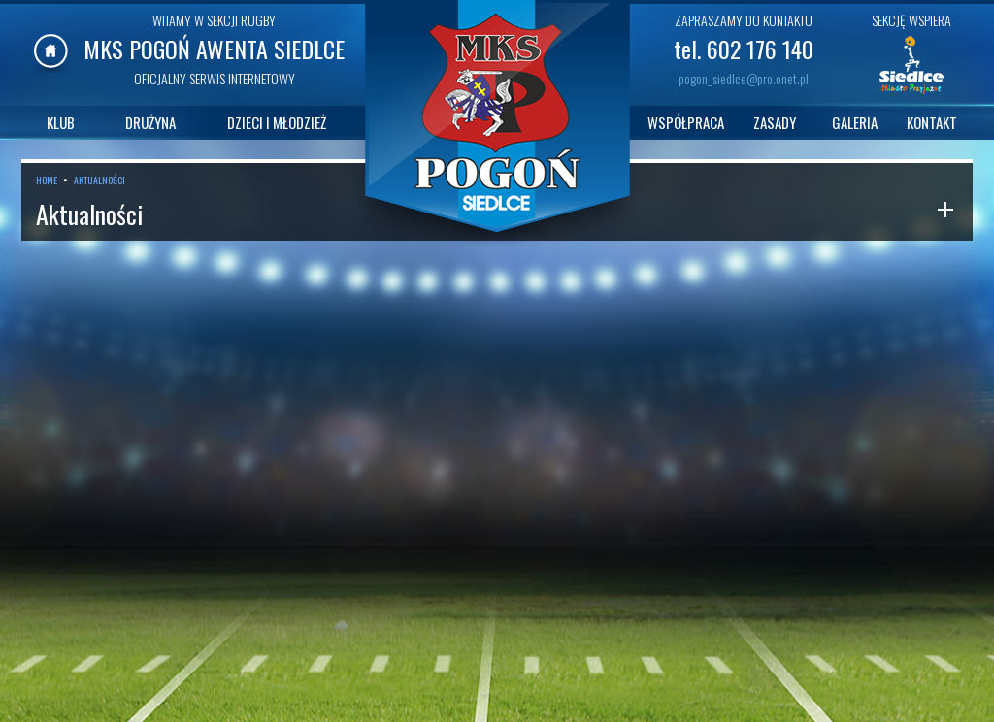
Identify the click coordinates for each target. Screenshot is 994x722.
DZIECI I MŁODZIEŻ (276, 122)
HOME (46, 180)
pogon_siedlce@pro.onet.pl (744, 78)
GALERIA (855, 122)
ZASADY (774, 122)
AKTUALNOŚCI (99, 180)
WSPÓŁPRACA (685, 122)
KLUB (61, 122)
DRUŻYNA (150, 122)
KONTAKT (932, 122)
